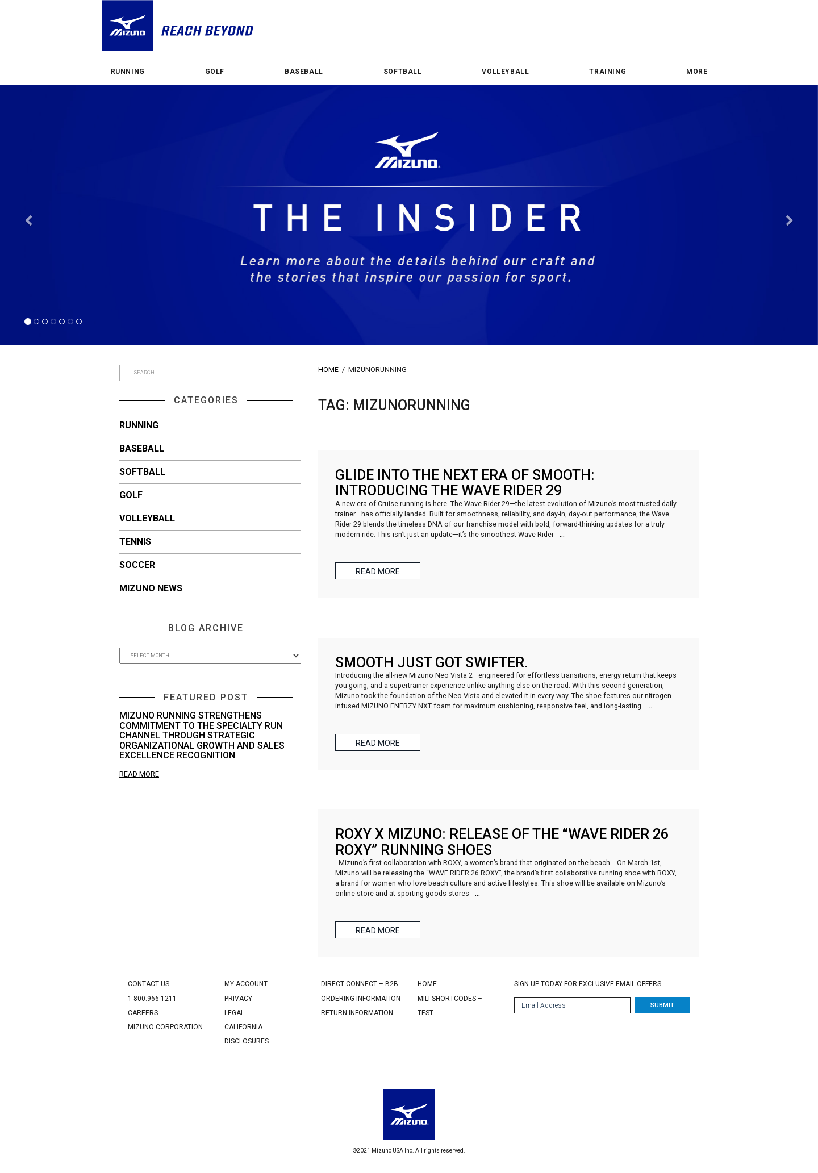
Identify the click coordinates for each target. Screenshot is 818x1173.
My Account (246, 984)
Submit (662, 1005)
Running (128, 72)
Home (328, 369)
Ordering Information (360, 999)
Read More (139, 774)
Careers (143, 1013)
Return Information (357, 1013)
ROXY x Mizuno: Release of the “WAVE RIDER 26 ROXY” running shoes (502, 842)
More (696, 72)
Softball (402, 72)
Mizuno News (150, 588)
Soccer (137, 565)
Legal (234, 1013)
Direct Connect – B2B (359, 984)
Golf (214, 72)
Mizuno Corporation (165, 1027)
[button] (28, 280)
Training (607, 72)
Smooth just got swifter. (431, 662)
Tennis (135, 541)
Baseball (304, 72)
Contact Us (148, 984)
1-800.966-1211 (152, 999)
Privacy (238, 999)
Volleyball (505, 72)
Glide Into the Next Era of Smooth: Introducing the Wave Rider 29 (465, 483)
